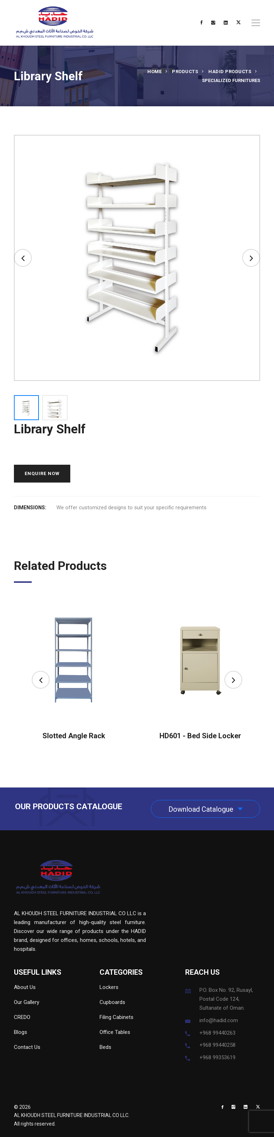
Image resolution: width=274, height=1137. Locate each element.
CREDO (22, 1017)
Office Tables (115, 1032)
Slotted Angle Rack (73, 735)
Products (185, 71)
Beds (105, 1047)
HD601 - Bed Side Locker (200, 735)
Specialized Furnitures (231, 80)
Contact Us (27, 1047)
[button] (23, 258)
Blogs (20, 1032)
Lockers (109, 987)
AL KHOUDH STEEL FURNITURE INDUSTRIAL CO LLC (71, 1115)
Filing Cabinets (116, 1017)
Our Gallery (26, 1002)
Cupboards (112, 1002)
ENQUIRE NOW (42, 473)
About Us (25, 987)
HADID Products (229, 71)
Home (154, 71)
